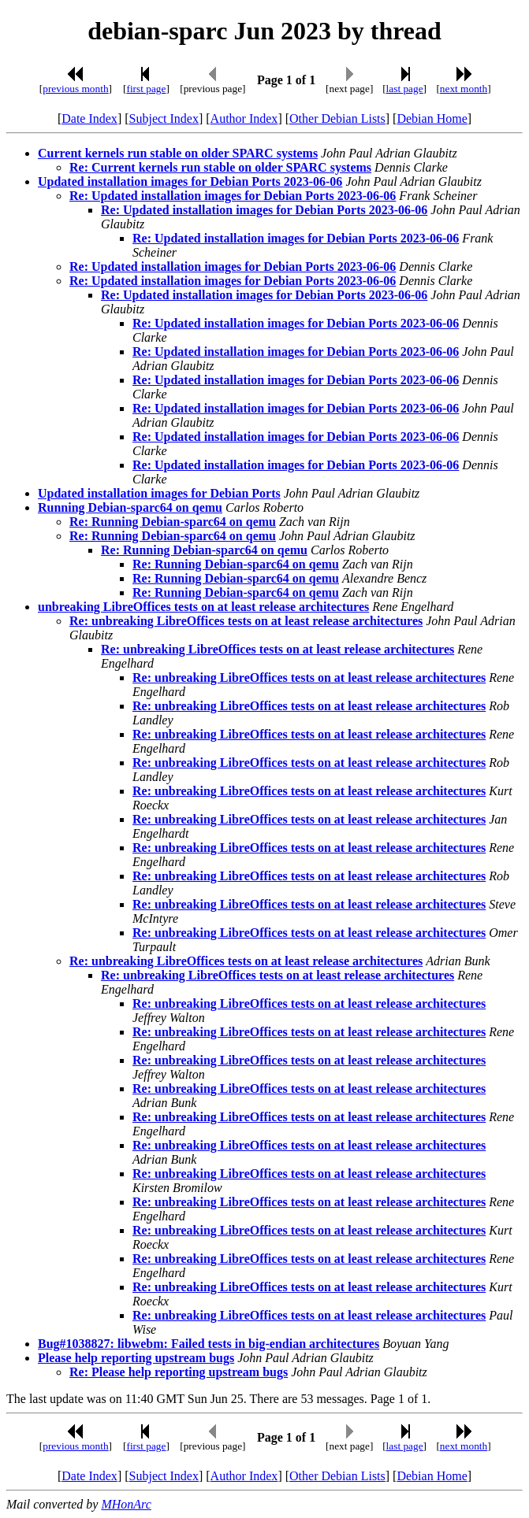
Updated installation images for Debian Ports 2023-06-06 (190, 181)
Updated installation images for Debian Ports (159, 493)
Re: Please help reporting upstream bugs (178, 1372)
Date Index (89, 118)
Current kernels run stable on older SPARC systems (178, 153)
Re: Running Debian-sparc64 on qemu (172, 521)
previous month (75, 88)
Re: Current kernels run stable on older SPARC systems (220, 167)
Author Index (244, 118)
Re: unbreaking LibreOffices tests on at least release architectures (246, 621)
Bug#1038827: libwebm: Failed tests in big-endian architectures (208, 1343)
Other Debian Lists (337, 118)
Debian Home (432, 118)
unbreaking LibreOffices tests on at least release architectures (203, 606)
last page (404, 88)
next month (463, 88)
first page (146, 88)
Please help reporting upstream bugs (136, 1357)
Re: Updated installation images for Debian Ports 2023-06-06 (232, 195)
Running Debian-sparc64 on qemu (130, 507)
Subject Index (164, 118)
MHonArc (126, 1504)
